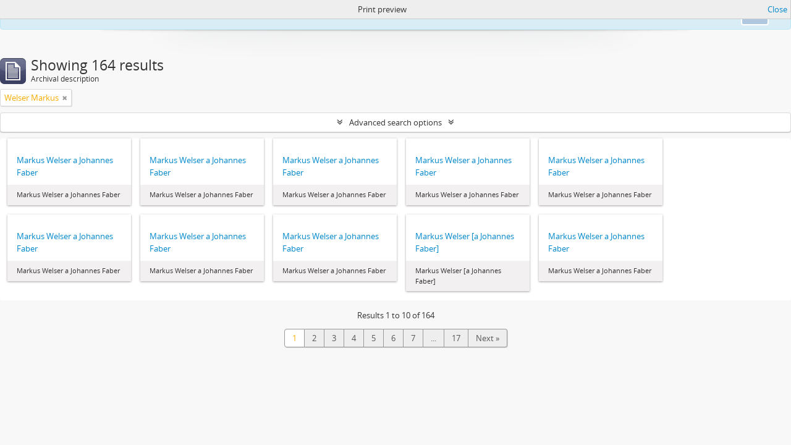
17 (456, 338)
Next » (487, 338)
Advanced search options (395, 122)
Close (777, 9)
